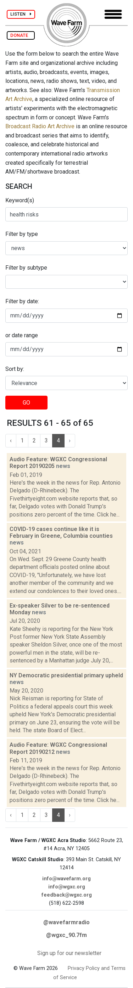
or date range (21, 335)
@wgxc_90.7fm (66, 935)
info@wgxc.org (66, 887)
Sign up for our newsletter (69, 953)
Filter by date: (22, 301)
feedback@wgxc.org (66, 895)
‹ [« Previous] (11, 440)
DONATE (20, 35)
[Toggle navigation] (113, 14)
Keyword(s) (19, 200)
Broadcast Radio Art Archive (39, 126)
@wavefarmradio (66, 922)
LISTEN (21, 14)
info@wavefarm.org (66, 879)
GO (26, 402)
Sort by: (14, 369)
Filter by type (21, 234)
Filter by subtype (26, 267)
